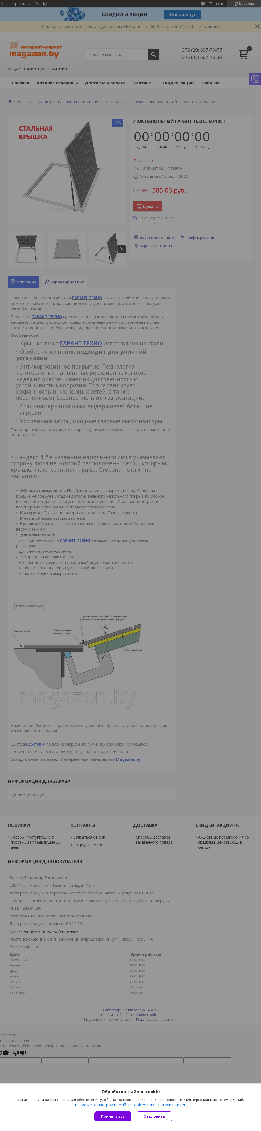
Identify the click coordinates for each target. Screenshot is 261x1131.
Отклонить (154, 1116)
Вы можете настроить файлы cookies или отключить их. (128, 1104)
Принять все (112, 1116)
